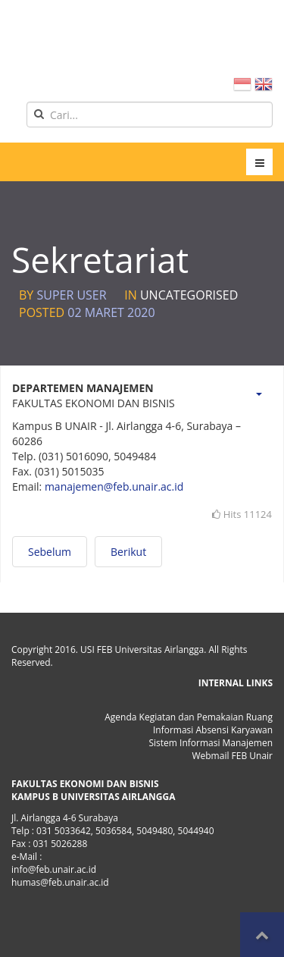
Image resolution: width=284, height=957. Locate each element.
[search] (150, 114)
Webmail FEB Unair (232, 755)
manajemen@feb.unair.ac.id (114, 486)
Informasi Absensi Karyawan (213, 729)
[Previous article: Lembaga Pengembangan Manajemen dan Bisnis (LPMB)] (49, 551)
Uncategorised (189, 295)
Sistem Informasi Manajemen (210, 742)
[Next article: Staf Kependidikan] (128, 551)
